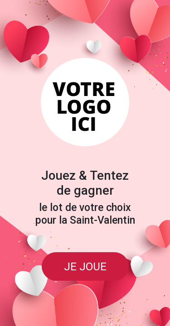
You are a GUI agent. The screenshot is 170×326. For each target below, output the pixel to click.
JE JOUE (85, 266)
